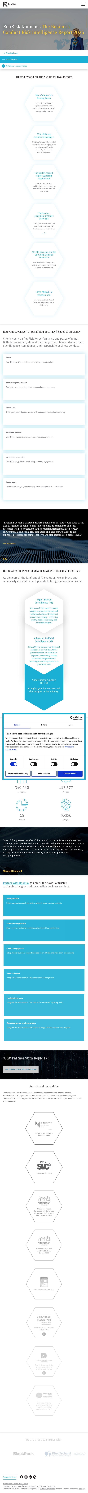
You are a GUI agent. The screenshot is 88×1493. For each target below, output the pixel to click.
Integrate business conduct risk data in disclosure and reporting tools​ (44, 1000)
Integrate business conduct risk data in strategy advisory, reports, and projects (44, 1025)
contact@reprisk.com (47, 1489)
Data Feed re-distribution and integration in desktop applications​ (44, 925)
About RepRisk (10, 59)
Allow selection (44, 774)
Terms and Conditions (30, 1486)
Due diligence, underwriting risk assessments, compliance (44, 434)
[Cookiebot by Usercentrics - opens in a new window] (72, 718)
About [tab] (71, 725)
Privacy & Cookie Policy (48, 1486)
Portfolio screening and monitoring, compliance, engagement (44, 385)
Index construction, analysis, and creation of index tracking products (44, 901)
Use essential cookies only (18, 774)
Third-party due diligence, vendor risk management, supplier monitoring (44, 409)
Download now (10, 53)
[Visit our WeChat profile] (34, 1477)
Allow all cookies (70, 774)
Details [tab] (44, 725)
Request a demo (9, 1477)
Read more (9, 543)
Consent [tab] (17, 725)
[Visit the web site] (23, 1454)
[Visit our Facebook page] (21, 1477)
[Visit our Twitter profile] (26, 1477)
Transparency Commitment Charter (15, 1484)
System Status (17, 1486)
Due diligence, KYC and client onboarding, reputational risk (44, 360)
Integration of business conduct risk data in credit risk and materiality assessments (43, 950)
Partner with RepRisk (16, 883)
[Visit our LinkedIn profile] (30, 1477)
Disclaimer (7, 1486)
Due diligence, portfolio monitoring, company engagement (44, 459)
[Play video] (44, 66)
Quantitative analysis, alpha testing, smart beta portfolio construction (44, 484)
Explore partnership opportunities (21, 1069)
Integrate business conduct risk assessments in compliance (44, 975)
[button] (84, 1453)
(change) (82, 1489)
